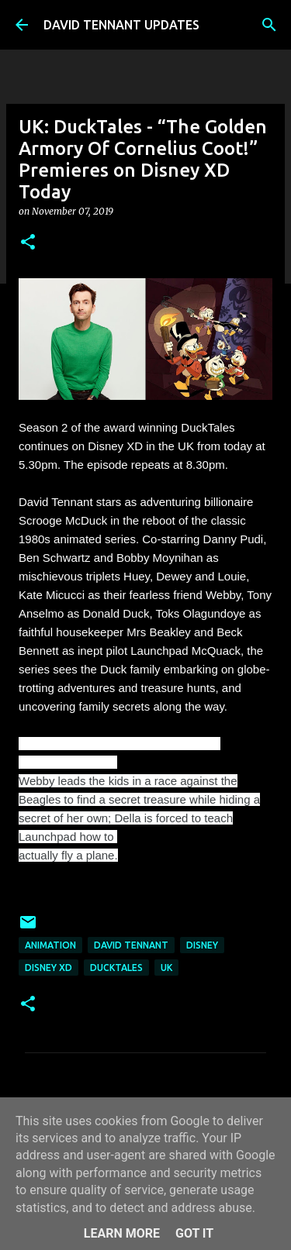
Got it (194, 1233)
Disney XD (48, 967)
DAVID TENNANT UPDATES (121, 25)
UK (166, 967)
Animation (50, 945)
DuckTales (116, 967)
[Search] (269, 24)
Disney (202, 945)
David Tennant (131, 945)
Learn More (122, 1233)
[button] (28, 242)
